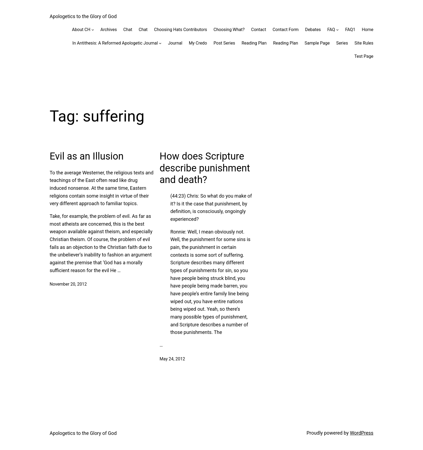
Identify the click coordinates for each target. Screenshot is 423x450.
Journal (175, 43)
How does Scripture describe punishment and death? (204, 168)
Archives (108, 29)
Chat (127, 29)
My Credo (198, 43)
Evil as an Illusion (87, 156)
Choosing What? (229, 29)
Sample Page (317, 43)
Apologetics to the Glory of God (83, 16)
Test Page (363, 56)
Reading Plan (254, 43)
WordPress (361, 433)
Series (342, 43)
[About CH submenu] (92, 29)
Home (367, 29)
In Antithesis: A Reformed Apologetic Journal (115, 43)
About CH (81, 29)
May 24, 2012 (172, 358)
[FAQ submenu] (337, 29)
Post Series (224, 43)
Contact (258, 29)
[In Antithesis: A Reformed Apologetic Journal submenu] (160, 43)
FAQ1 (350, 29)
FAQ (331, 29)
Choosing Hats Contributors (180, 29)
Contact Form (285, 29)
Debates (313, 29)
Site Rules (363, 43)
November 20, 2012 (68, 284)
